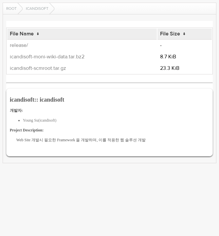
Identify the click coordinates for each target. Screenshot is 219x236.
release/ (19, 45)
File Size (170, 33)
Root (11, 8)
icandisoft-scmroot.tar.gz (38, 68)
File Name (22, 33)
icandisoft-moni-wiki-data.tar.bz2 (47, 56)
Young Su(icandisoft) (39, 120)
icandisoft (37, 8)
